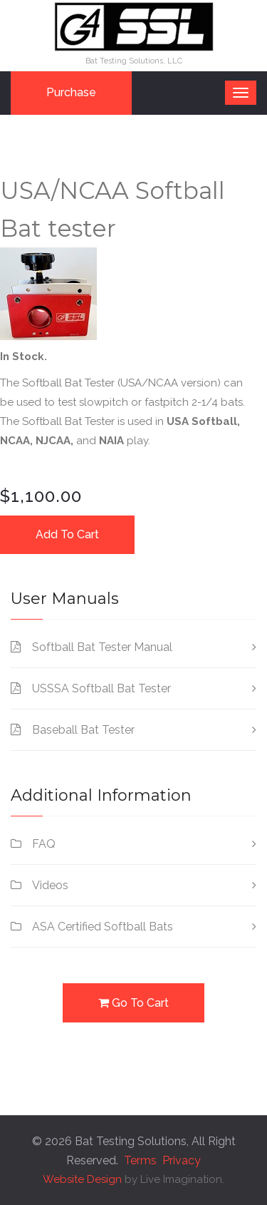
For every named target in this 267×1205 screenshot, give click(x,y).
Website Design (82, 1179)
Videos (50, 885)
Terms (140, 1160)
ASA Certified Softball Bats (102, 926)
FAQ (44, 844)
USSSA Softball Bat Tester (101, 688)
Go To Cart (133, 1002)
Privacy (181, 1160)
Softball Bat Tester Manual (102, 647)
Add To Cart (67, 534)
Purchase (71, 92)
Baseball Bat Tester (83, 730)
